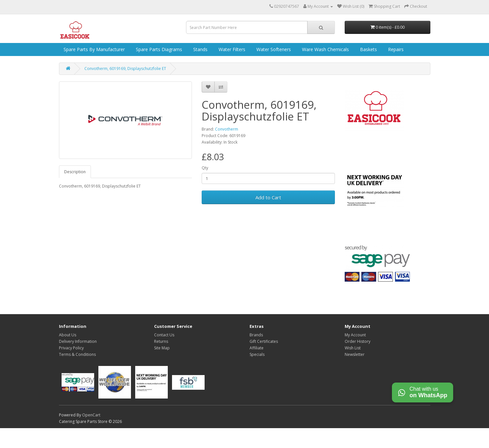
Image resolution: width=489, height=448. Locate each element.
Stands (200, 49)
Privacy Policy (71, 348)
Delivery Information (78, 341)
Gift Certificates (264, 341)
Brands (256, 335)
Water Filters (231, 49)
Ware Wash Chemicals (325, 49)
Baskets (368, 49)
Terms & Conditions (77, 354)
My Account (355, 335)
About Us (67, 335)
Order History (357, 341)
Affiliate (257, 348)
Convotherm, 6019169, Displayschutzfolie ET (125, 68)
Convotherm (226, 129)
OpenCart (91, 415)
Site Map (162, 348)
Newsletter (355, 354)
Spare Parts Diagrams (158, 49)
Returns (161, 341)
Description (75, 172)
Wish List (353, 348)
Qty (205, 168)
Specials (257, 354)
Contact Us (164, 335)
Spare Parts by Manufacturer (93, 49)
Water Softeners (273, 49)
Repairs (395, 49)
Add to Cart (268, 197)
